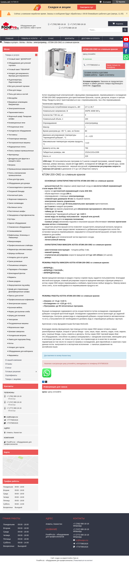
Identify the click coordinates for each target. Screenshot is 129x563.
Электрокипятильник (17, 108)
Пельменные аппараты (18, 265)
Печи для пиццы (15, 90)
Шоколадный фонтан (17, 273)
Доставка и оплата (91, 38)
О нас (51, 38)
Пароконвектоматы (16, 112)
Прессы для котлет (16, 296)
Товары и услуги (29, 38)
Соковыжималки (15, 231)
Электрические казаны (18, 304)
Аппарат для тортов (16, 347)
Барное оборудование (17, 223)
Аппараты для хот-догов (18, 257)
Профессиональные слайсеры (21, 245)
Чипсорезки (13, 319)
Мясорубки (13, 98)
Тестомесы (13, 135)
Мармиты (12, 277)
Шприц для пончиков (17, 316)
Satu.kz (75, 558)
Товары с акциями (13, 379)
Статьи (8, 368)
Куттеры (12, 219)
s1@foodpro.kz (12, 417)
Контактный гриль (16, 195)
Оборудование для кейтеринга (21, 351)
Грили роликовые (15, 261)
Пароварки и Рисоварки (18, 269)
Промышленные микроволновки (21, 169)
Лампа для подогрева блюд (19, 339)
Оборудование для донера (19, 183)
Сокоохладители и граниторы (20, 187)
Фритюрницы (14, 155)
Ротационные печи (16, 127)
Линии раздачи (14, 281)
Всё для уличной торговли (19, 86)
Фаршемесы (13, 355)
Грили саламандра (16, 203)
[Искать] (125, 30)
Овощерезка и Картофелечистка (21, 215)
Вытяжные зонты (15, 207)
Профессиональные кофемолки (21, 300)
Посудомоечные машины (18, 323)
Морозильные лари (16, 327)
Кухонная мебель (15, 307)
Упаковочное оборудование (19, 227)
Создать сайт (5, 2)
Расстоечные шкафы (17, 211)
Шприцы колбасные (16, 253)
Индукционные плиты (17, 147)
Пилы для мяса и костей (18, 94)
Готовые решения (12, 371)
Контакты (69, 38)
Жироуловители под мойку (19, 285)
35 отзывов (107, 2)
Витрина (12, 165)
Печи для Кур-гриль (16, 179)
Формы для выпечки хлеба (19, 312)
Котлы (22, 42)
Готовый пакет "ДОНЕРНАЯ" (20, 59)
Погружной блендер (16, 191)
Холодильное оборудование (20, 131)
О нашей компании (13, 360)
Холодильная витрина (17, 335)
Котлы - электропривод (36, 42)
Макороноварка (15, 241)
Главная (9, 38)
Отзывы (8, 364)
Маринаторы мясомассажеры (20, 249)
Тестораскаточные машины (19, 143)
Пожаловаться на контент (83, 560)
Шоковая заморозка (16, 331)
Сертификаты (11, 375)
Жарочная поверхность (18, 199)
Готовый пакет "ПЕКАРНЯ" (19, 69)
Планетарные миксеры (18, 139)
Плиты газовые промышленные (21, 151)
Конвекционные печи (17, 123)
